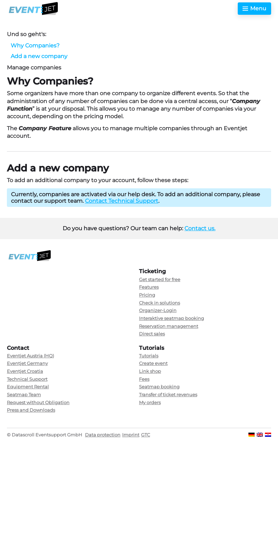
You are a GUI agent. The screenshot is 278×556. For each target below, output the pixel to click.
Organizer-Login (158, 310)
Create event (153, 363)
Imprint (130, 434)
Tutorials (148, 355)
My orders (150, 402)
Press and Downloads (31, 410)
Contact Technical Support (121, 201)
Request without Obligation (38, 402)
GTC (145, 434)
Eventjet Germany (27, 363)
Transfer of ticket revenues (168, 394)
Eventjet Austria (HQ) (30, 355)
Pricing (147, 295)
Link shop (150, 371)
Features (149, 287)
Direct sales (152, 333)
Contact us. (199, 228)
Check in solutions (159, 302)
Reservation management (168, 326)
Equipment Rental (28, 386)
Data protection (102, 434)
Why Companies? (35, 45)
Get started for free (159, 279)
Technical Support (27, 379)
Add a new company (39, 56)
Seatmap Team (24, 394)
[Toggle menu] (254, 8)
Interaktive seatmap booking (171, 318)
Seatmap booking (159, 386)
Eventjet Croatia (25, 371)
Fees (144, 379)
